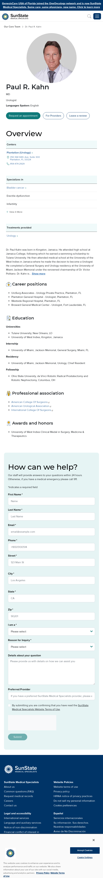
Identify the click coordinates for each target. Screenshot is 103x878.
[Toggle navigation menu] (97, 16)
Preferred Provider (19, 689)
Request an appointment (23, 115)
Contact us (10, 805)
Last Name (14, 510)
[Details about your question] (51, 671)
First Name (14, 494)
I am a (11, 625)
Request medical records (18, 796)
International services (16, 818)
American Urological (31, 406)
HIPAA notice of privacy (73, 796)
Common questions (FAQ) (19, 791)
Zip (10, 609)
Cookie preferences (65, 805)
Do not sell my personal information (74, 801)
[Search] (89, 16)
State (11, 591)
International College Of (32, 410)
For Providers (53, 115)
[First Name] (51, 501)
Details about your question (24, 655)
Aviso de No (70, 831)
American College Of (30, 402)
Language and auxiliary (22, 822)
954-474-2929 (17, 163)
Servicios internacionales (68, 818)
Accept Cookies (84, 850)
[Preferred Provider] (51, 696)
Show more (38, 273)
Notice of (20, 827)
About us (9, 787)
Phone (12, 540)
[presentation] (30, 722)
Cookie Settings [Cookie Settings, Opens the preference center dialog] (85, 857)
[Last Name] (51, 516)
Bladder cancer (15, 187)
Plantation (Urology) (19, 152)
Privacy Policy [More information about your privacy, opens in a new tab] (43, 873)
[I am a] (51, 632)
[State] (51, 598)
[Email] (51, 532)
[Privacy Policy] (9, 705)
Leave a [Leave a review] (78, 115)
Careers (8, 801)
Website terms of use (66, 787)
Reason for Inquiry (19, 640)
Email (11, 525)
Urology (11, 235)
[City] (51, 580)
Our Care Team (12, 26)
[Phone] (51, 547)
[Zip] (51, 616)
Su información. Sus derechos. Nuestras (71, 824)
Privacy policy (62, 791)
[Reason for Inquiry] (51, 647)
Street (11, 555)
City (10, 573)
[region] (51, 856)
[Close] (93, 840)
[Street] (51, 562)
